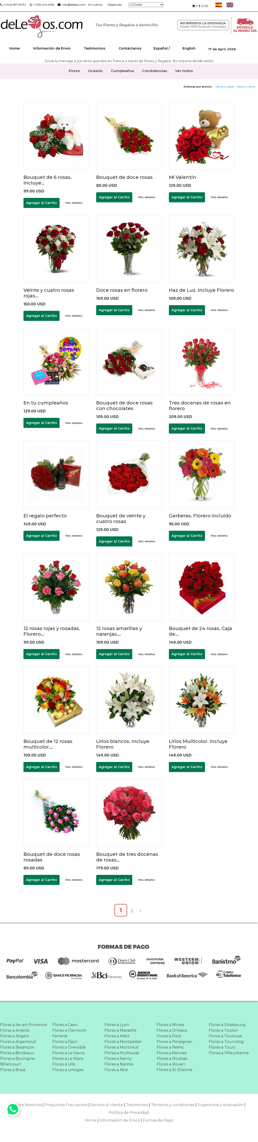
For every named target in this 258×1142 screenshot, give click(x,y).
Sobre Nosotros (27, 1105)
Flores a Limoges (67, 1070)
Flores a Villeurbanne (229, 1053)
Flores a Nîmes (170, 1025)
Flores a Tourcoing (226, 1041)
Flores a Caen (64, 1025)
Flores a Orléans (172, 1030)
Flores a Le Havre (68, 1053)
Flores (74, 71)
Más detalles (74, 202)
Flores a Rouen (171, 1064)
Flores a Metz (116, 1036)
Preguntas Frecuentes (66, 1105)
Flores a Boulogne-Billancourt (18, 1061)
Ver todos (184, 71)
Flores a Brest (13, 1070)
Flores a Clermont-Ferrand (69, 1033)
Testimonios (94, 48)
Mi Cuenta (95, 4)
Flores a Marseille (120, 1030)
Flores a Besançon (17, 1047)
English (188, 48)
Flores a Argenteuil (18, 1041)
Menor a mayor (225, 86)
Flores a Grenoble (69, 1047)
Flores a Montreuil (121, 1047)
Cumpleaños (122, 71)
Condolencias (154, 71)
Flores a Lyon (116, 1025)
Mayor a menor (246, 86)
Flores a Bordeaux (17, 1053)
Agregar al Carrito (41, 203)
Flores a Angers (14, 1036)
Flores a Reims (170, 1047)
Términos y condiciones (172, 1105)
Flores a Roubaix (172, 1058)
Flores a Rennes (171, 1053)
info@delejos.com (72, 4)
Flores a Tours (222, 1047)
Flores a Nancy (118, 1058)
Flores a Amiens (14, 1030)
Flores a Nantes (118, 1064)
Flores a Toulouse (225, 1036)
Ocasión (95, 71)
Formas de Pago (158, 1120)
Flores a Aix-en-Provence (23, 1025)
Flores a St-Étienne (174, 1070)
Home (14, 48)
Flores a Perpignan (174, 1041)
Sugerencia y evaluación (220, 1105)
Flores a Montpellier (123, 1041)
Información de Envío (52, 48)
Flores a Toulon (223, 1030)
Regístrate (114, 4)
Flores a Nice (116, 1070)
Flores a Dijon (64, 1041)
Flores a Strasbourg (227, 1025)
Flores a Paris (169, 1036)
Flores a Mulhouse (121, 1053)
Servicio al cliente (107, 1105)
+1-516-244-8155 (42, 4)
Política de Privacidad (129, 1112)
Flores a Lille (63, 1064)
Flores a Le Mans (67, 1058)
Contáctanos (130, 48)
